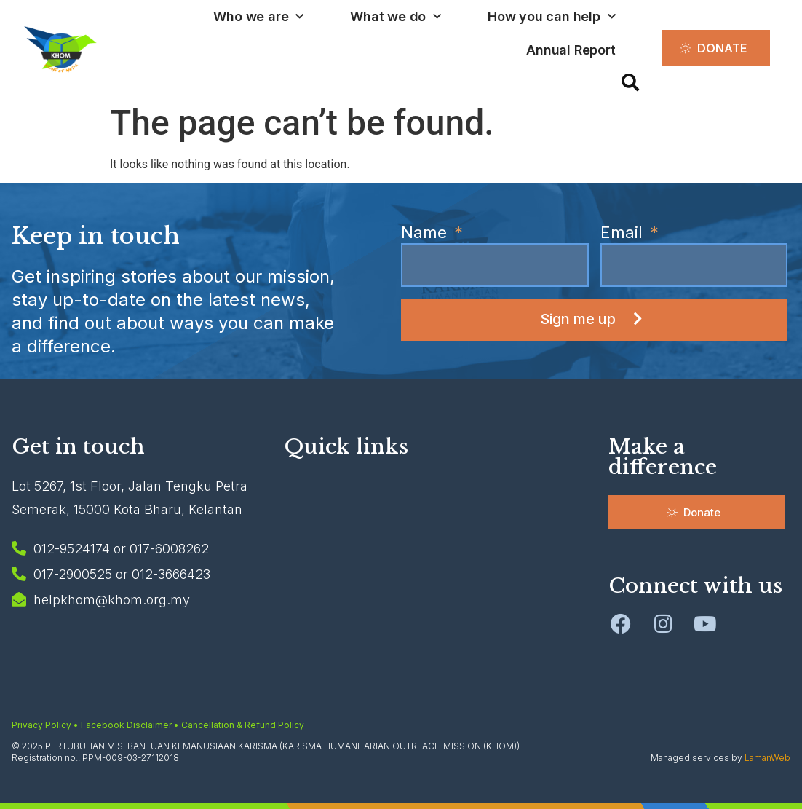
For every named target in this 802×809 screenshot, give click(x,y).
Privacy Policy (41, 724)
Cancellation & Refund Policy (242, 724)
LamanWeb (767, 757)
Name (426, 233)
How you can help (552, 17)
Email (623, 233)
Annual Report (570, 50)
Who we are (258, 17)
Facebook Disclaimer (126, 724)
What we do (395, 17)
